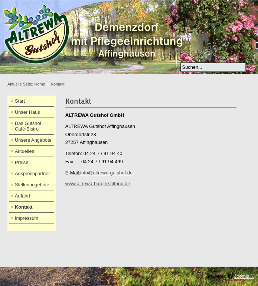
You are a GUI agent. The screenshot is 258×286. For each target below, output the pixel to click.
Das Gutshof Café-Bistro (28, 126)
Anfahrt (22, 196)
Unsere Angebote (33, 140)
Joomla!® (244, 276)
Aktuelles (24, 151)
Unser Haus (27, 112)
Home (40, 84)
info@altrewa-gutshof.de (106, 173)
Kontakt (24, 207)
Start (20, 101)
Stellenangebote (32, 184)
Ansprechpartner (32, 173)
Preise (21, 162)
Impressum (26, 218)
